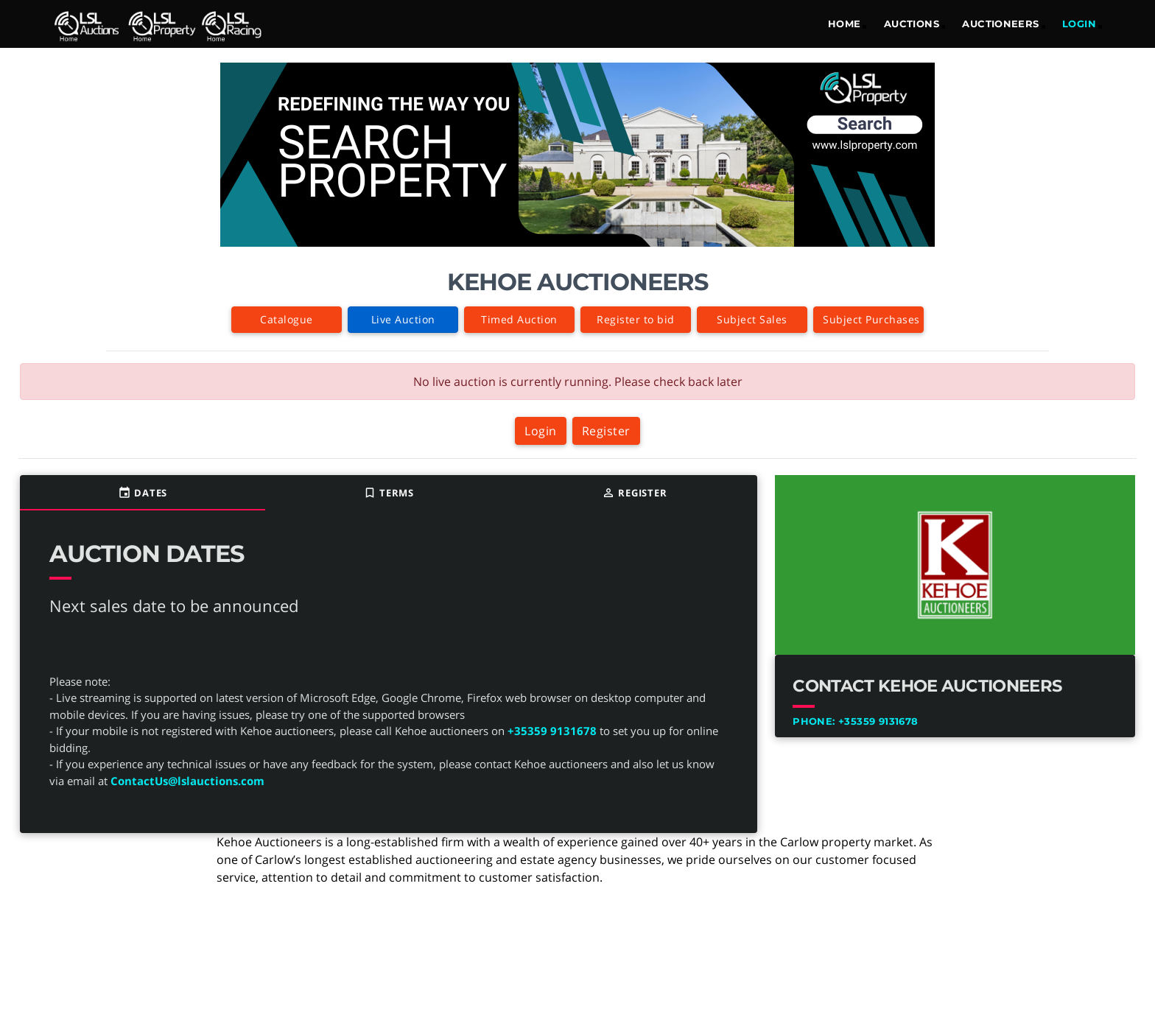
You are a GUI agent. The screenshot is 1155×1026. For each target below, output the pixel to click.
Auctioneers (1000, 23)
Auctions (911, 23)
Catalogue (286, 319)
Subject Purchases (871, 319)
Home (844, 23)
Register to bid (636, 319)
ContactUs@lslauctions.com (187, 780)
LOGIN (1079, 23)
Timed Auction (519, 319)
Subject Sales (752, 319)
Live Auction (403, 319)
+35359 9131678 (552, 730)
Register (606, 431)
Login (540, 431)
